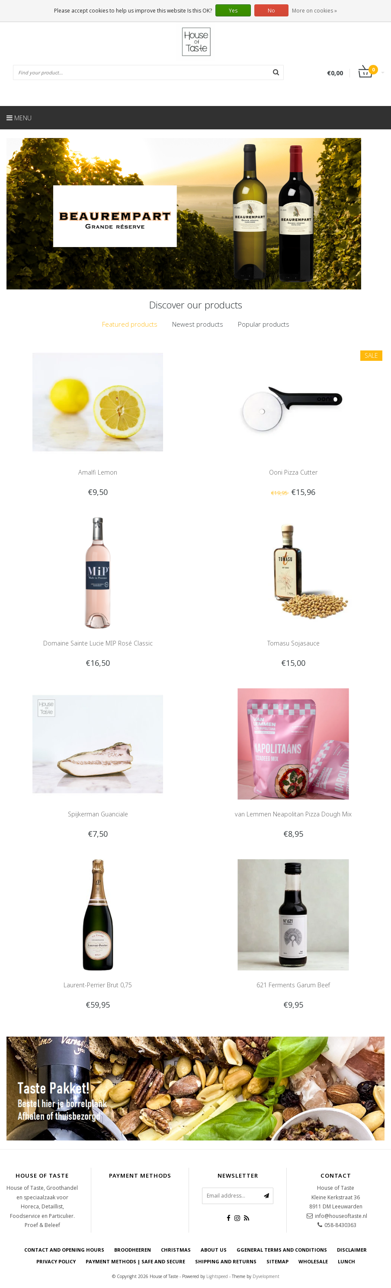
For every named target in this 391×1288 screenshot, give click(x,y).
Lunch (346, 1261)
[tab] (130, 324)
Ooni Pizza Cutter (293, 472)
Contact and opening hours (64, 1249)
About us (214, 1249)
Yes (233, 10)
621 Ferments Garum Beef (293, 985)
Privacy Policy (56, 1261)
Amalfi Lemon (97, 472)
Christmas (176, 1249)
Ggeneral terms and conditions (282, 1249)
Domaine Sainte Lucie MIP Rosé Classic (98, 643)
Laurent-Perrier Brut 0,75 (98, 985)
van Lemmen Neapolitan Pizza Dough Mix (293, 814)
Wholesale (313, 1261)
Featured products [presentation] (129, 324)
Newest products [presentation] (197, 324)
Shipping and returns (225, 1261)
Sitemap (277, 1261)
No (271, 10)
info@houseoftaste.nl (341, 1216)
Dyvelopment (266, 1276)
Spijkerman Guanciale (98, 814)
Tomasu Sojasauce (293, 643)
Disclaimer (352, 1249)
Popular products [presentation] (263, 324)
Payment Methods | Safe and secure (135, 1261)
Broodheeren (132, 1249)
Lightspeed (217, 1276)
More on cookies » (314, 10)
